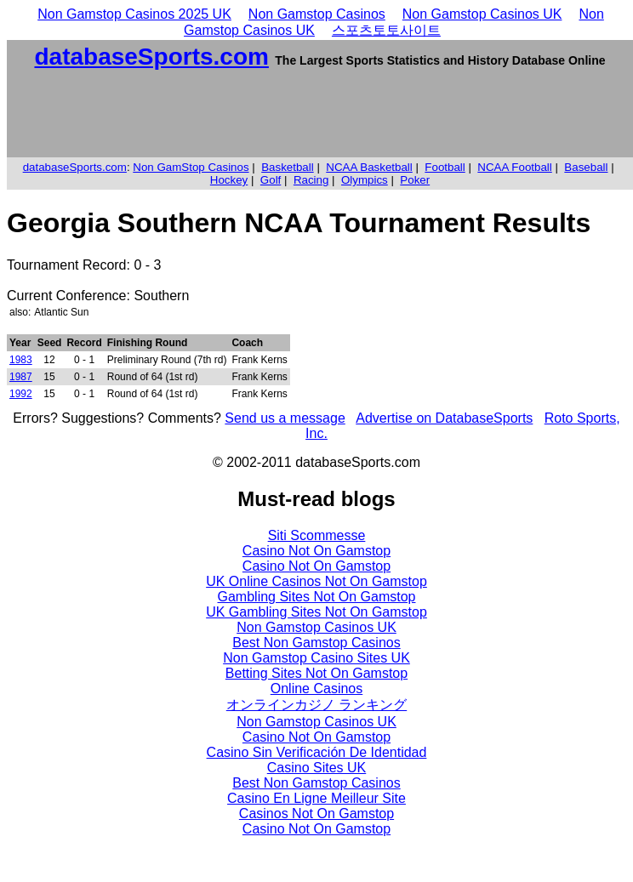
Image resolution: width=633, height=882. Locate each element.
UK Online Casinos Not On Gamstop (316, 581)
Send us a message (285, 418)
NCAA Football (514, 167)
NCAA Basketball (369, 167)
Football (445, 167)
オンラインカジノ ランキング (316, 704)
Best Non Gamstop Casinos (316, 642)
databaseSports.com (151, 56)
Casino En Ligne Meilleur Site (316, 798)
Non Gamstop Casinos (316, 14)
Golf (270, 180)
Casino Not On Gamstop (316, 550)
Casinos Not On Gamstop (316, 813)
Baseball (585, 167)
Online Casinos (317, 688)
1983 (20, 360)
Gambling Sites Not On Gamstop (317, 596)
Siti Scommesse (317, 535)
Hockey (229, 180)
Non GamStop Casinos (190, 167)
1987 (20, 377)
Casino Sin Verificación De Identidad (317, 752)
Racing (311, 180)
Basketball (287, 167)
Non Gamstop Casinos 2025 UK (134, 14)
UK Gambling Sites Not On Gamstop (316, 612)
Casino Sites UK (317, 767)
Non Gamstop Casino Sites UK (316, 658)
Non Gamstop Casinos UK (482, 14)
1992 (20, 394)
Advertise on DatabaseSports (444, 418)
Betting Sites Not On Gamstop (316, 673)
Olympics (364, 180)
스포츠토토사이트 (386, 30)
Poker (415, 180)
